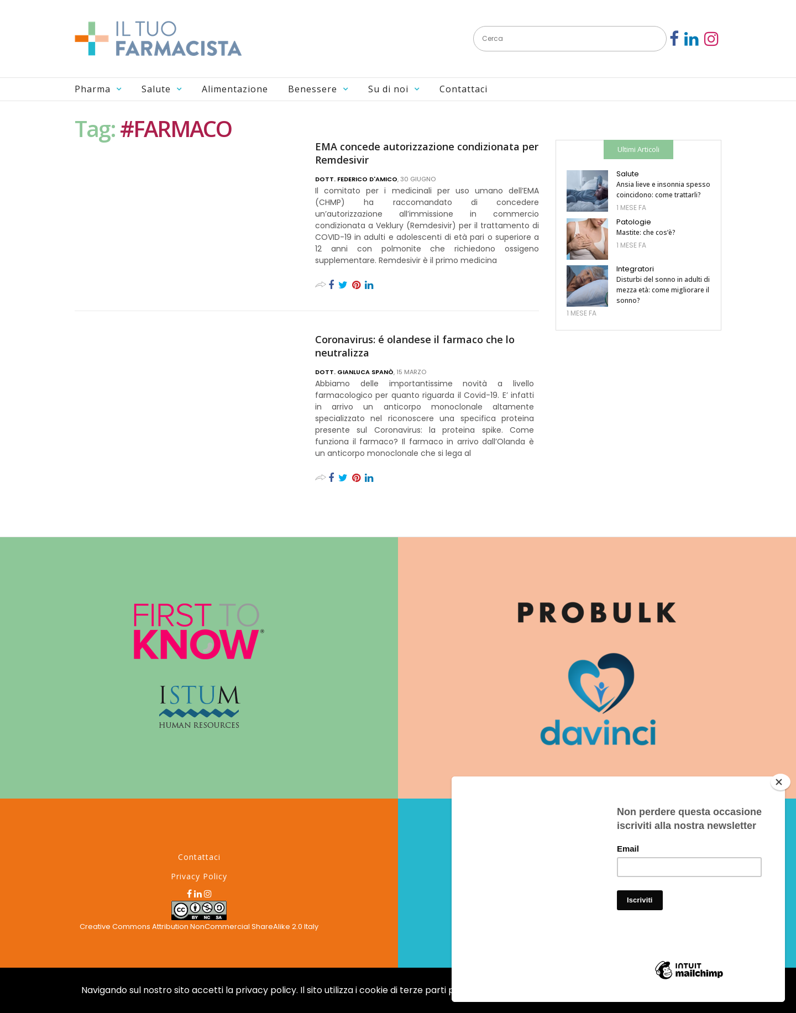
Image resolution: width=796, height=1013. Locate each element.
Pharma (93, 89)
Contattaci (463, 89)
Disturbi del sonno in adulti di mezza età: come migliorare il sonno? (663, 290)
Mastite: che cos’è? (645, 232)
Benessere (312, 89)
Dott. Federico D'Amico (356, 179)
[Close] (780, 782)
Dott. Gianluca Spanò (354, 372)
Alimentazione (235, 89)
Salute (156, 89)
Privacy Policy (199, 876)
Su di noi (388, 89)
